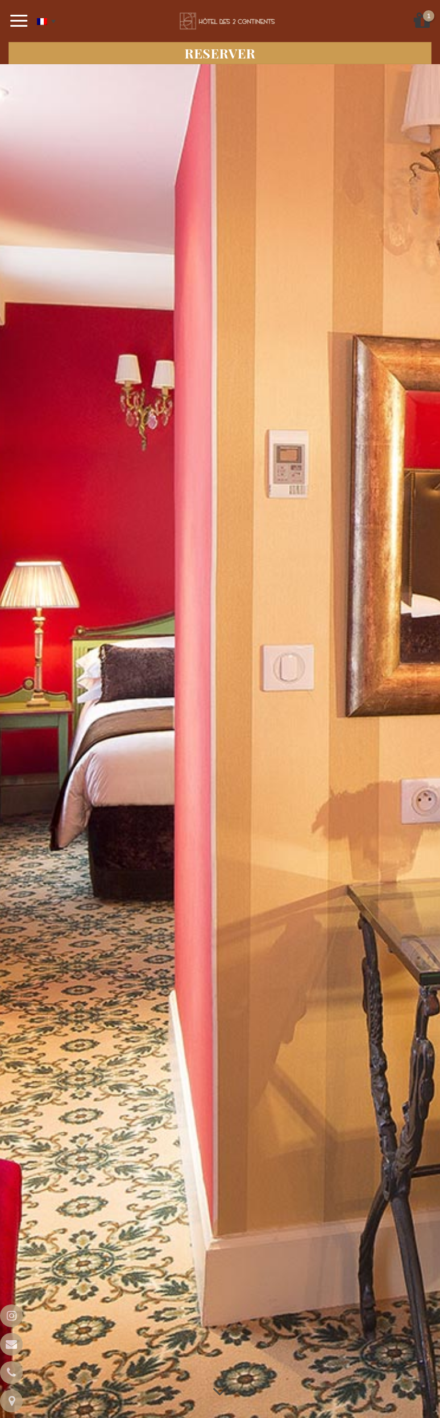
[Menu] (19, 21)
